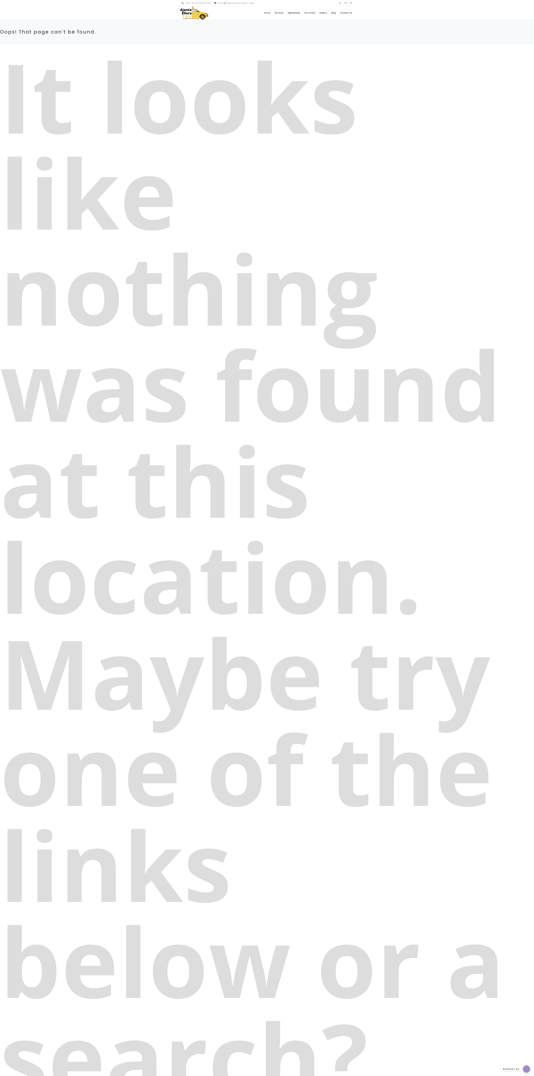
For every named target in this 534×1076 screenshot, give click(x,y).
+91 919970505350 (196, 3)
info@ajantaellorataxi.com (234, 3)
